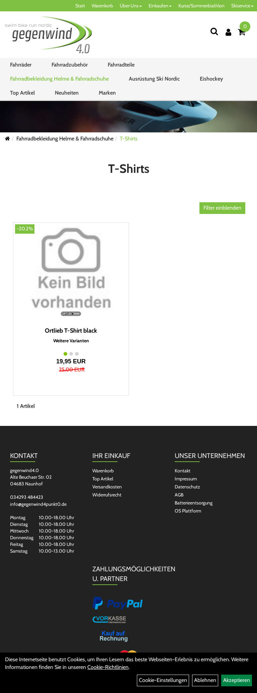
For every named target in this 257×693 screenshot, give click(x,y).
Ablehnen (205, 680)
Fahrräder (20, 65)
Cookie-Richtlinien (107, 667)
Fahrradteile (121, 65)
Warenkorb (102, 6)
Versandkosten (107, 487)
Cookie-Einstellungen (163, 680)
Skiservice (242, 6)
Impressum (186, 479)
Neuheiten (67, 93)
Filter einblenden (222, 208)
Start (80, 6)
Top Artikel (22, 93)
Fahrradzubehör (70, 65)
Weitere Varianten (71, 341)
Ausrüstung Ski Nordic (154, 79)
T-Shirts (129, 138)
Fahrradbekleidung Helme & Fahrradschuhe (59, 79)
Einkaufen (160, 6)
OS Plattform (188, 511)
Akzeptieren (236, 680)
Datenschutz (187, 487)
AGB (179, 495)
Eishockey (211, 79)
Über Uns (131, 6)
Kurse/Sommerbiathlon (201, 6)
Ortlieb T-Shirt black (71, 330)
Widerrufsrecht (106, 495)
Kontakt (182, 471)
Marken (107, 93)
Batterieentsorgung (193, 503)
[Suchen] (214, 31)
